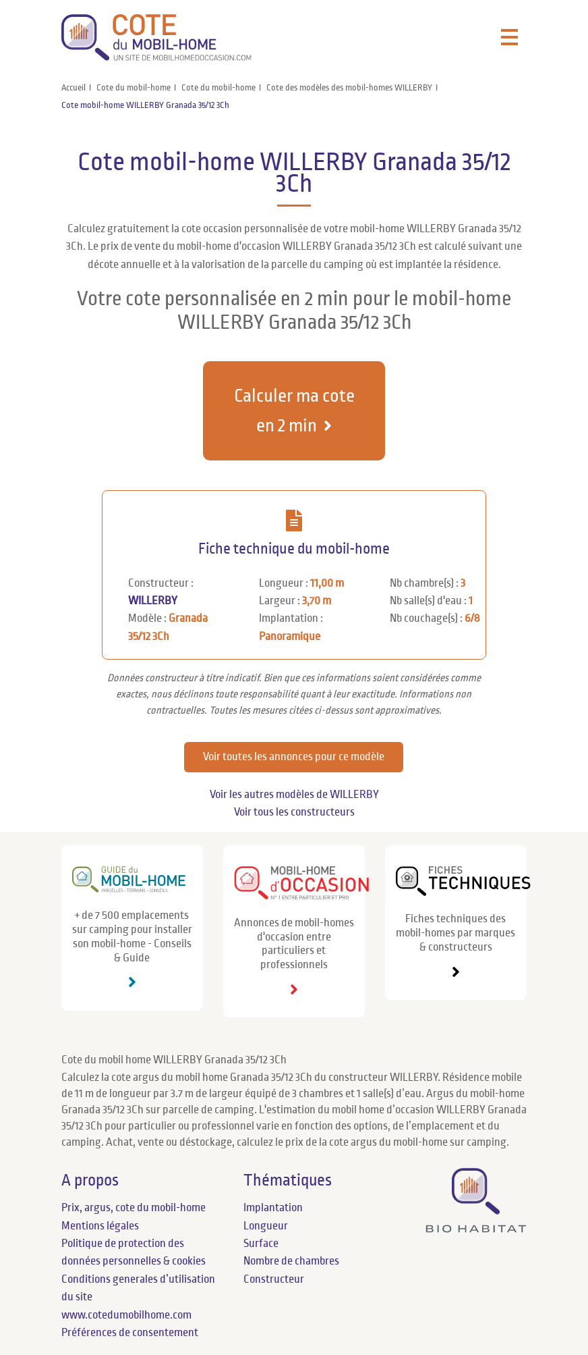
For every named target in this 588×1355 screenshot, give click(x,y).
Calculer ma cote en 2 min (294, 410)
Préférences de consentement (129, 1333)
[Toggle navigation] (509, 37)
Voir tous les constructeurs (294, 812)
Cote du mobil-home (133, 87)
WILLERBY (152, 601)
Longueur (265, 1226)
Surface (260, 1244)
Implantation (273, 1208)
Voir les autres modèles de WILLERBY (294, 795)
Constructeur (273, 1279)
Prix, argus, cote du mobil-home (133, 1208)
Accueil (73, 87)
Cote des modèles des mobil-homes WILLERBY (349, 87)
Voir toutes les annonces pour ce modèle (293, 757)
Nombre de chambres (291, 1261)
